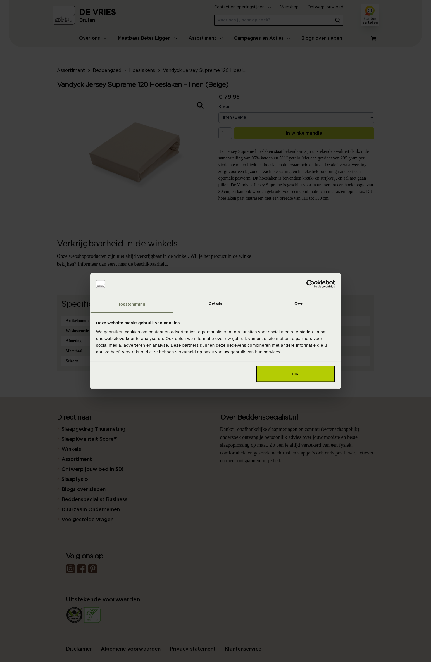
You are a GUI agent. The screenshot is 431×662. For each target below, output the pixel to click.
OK (295, 374)
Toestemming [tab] (132, 303)
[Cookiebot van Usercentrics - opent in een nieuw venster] (310, 284)
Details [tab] (216, 303)
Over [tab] (299, 303)
